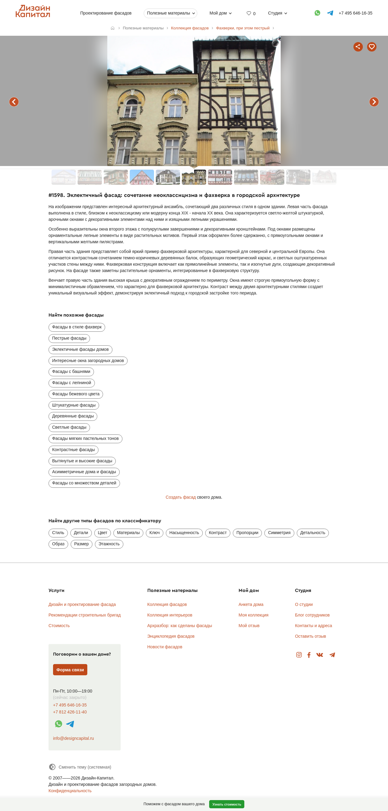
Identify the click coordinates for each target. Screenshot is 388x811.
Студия (275, 13)
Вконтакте (320, 655)
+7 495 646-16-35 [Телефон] (356, 13)
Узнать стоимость (226, 804)
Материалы (128, 532)
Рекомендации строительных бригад (84, 615)
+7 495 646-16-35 (70, 705)
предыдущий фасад (14, 102)
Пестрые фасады (69, 338)
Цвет (102, 532)
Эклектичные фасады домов (80, 349)
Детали (81, 532)
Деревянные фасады (73, 416)
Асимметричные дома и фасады (84, 471)
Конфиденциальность (70, 790)
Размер (81, 543)
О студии (304, 604)
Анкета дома (251, 604)
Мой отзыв (249, 625)
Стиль (58, 532)
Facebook (309, 655)
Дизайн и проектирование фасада (82, 604)
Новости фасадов (164, 646)
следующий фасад (374, 102)
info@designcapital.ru (73, 738)
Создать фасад (181, 497)
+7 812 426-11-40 (70, 712)
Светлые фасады (69, 427)
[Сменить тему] (79, 767)
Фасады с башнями (71, 371)
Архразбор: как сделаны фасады (179, 625)
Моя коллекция (254, 615)
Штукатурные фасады (73, 405)
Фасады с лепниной (71, 382)
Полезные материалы (168, 13)
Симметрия (279, 532)
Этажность (109, 543)
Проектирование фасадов (106, 13)
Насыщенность (184, 532)
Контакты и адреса (313, 625)
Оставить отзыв (310, 636)
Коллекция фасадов (167, 604)
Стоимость (59, 625)
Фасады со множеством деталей (84, 482)
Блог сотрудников (312, 615)
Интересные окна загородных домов (88, 360)
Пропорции (247, 532)
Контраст (218, 532)
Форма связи (70, 669)
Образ (58, 543)
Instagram (299, 655)
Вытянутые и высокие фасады (82, 460)
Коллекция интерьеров (169, 615)
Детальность (313, 532)
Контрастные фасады (73, 449)
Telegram (332, 655)
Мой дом (218, 13)
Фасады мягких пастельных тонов (85, 438)
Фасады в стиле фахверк (77, 326)
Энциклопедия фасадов (171, 636)
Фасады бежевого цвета (75, 393)
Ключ (154, 532)
